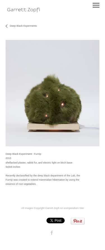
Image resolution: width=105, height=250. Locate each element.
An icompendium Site (72, 208)
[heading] (23, 9)
